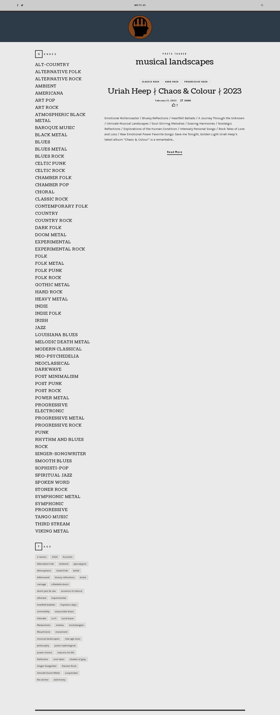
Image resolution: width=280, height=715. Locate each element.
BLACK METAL (51, 135)
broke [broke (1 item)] (83, 577)
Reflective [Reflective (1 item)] (42, 659)
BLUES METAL (51, 149)
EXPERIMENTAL (53, 242)
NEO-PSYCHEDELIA (57, 356)
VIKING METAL (52, 531)
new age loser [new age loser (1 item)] (72, 638)
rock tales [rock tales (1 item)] (58, 659)
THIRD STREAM (52, 524)
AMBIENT (45, 86)
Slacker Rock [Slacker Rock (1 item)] (69, 666)
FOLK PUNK (48, 271)
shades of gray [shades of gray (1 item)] (78, 659)
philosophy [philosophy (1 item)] (43, 645)
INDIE (41, 306)
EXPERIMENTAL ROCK (60, 249)
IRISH (41, 320)
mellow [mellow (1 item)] (60, 625)
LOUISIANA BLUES (56, 335)
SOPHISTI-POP (52, 468)
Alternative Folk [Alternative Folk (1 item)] (45, 563)
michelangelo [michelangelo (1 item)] (76, 625)
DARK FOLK (48, 228)
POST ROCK (48, 391)
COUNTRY (46, 213)
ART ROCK (47, 107)
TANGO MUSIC (51, 517)
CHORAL (45, 192)
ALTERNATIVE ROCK (58, 79)
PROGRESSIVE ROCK (196, 82)
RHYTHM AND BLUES (59, 439)
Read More (174, 164)
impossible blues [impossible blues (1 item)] (64, 611)
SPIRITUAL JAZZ (53, 475)
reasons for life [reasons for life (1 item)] (65, 652)
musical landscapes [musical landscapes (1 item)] (48, 638)
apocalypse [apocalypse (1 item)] (80, 563)
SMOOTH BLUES (53, 461)
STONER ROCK (51, 489)
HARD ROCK (172, 82)
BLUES (42, 142)
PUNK (42, 432)
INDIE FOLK (48, 313)
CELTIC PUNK (50, 163)
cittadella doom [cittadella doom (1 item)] (60, 584)
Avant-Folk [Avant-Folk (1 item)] (62, 570)
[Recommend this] (175, 117)
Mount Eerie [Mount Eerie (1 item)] (43, 632)
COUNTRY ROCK (53, 221)
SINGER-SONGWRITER (60, 454)
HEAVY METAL (51, 299)
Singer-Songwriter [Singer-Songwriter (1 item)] (46, 666)
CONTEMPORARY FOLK (61, 206)
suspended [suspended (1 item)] (71, 673)
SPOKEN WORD (52, 482)
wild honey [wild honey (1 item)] (59, 679)
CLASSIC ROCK (150, 82)
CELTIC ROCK (50, 171)
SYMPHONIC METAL (58, 497)
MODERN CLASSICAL (58, 349)
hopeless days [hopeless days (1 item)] (68, 604)
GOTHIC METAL (52, 285)
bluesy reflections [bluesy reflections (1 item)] (65, 577)
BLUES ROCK (49, 156)
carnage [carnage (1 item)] (41, 584)
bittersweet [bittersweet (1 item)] (43, 577)
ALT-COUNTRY (52, 65)
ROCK (41, 447)
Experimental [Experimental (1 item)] (59, 598)
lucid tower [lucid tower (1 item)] (68, 618)
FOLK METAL (49, 263)
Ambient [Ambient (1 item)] (63, 563)
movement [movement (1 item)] (61, 632)
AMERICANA (49, 93)
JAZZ (40, 328)
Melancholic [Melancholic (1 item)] (44, 625)
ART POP (45, 100)
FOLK (41, 256)
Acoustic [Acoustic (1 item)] (68, 557)
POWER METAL (52, 398)
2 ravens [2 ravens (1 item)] (42, 557)
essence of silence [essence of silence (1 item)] (71, 591)
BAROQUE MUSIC (55, 128)
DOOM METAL (51, 235)
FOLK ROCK (48, 278)
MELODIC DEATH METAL (62, 342)
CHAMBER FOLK (53, 178)
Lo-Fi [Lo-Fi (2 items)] (54, 618)
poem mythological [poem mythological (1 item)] (64, 645)
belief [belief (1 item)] (76, 570)
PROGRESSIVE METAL (60, 418)
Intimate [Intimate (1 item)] (41, 618)
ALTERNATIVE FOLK (58, 72)
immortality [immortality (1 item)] (43, 611)
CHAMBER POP (52, 185)
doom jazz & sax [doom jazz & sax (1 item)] (46, 591)
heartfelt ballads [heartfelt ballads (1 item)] (46, 604)
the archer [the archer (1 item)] (42, 679)
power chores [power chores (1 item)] (44, 652)
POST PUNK (48, 384)
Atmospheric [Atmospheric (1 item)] (44, 570)
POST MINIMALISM (57, 376)
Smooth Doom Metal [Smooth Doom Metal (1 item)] (48, 673)
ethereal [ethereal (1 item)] (41, 598)
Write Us (140, 5)
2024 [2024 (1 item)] (55, 557)
